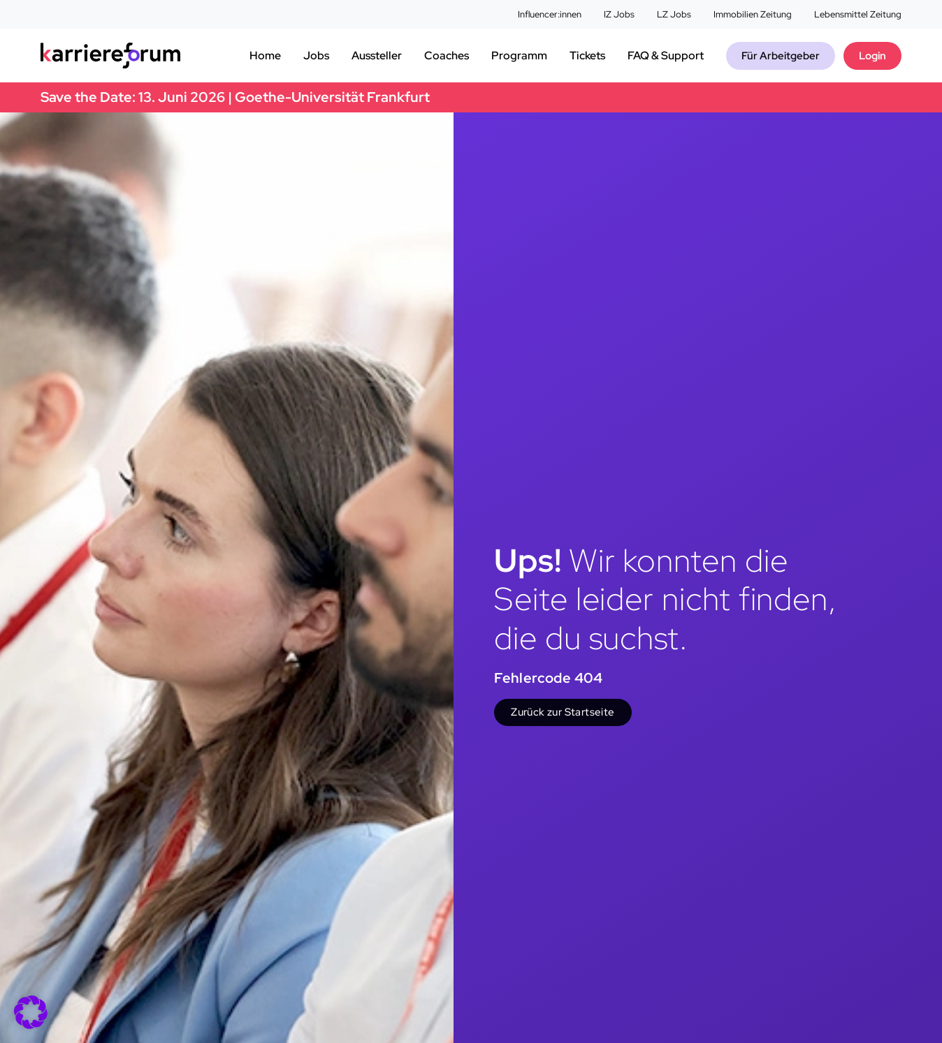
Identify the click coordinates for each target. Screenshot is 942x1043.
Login (872, 56)
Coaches (446, 55)
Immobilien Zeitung (752, 14)
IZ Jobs (619, 14)
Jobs (316, 55)
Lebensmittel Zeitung (857, 14)
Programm (519, 55)
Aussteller (377, 55)
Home (265, 55)
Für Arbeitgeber (780, 56)
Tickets (587, 55)
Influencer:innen (549, 14)
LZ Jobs (674, 14)
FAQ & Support (666, 55)
